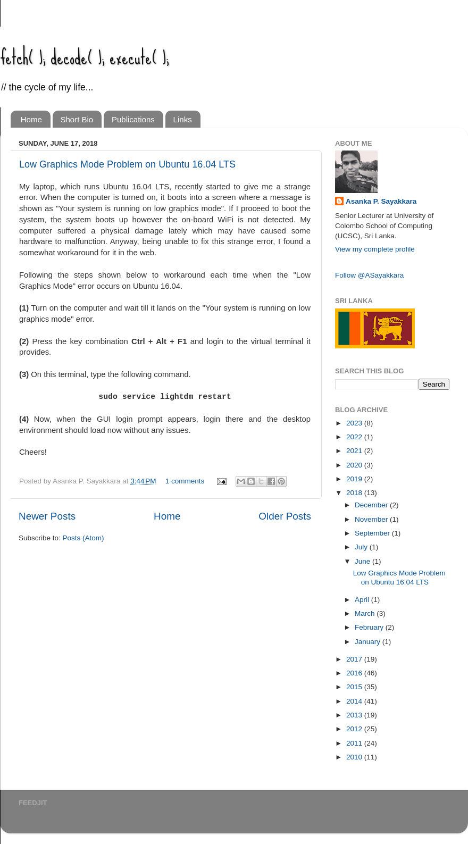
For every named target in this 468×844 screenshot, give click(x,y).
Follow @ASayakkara (369, 275)
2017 (355, 659)
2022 (355, 437)
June (363, 561)
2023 (355, 423)
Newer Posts (47, 516)
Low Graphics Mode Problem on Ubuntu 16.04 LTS (127, 164)
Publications (133, 119)
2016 (355, 673)
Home (31, 119)
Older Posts (284, 516)
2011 (355, 743)
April (363, 600)
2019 (355, 479)
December (372, 505)
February (370, 627)
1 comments (185, 481)
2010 (355, 757)
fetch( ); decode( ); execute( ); (84, 57)
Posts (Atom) (83, 538)
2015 (355, 687)
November (372, 519)
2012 (355, 729)
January (368, 642)
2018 (355, 493)
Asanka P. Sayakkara (381, 201)
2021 (355, 451)
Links (182, 119)
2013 (355, 715)
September (373, 533)
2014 (355, 701)
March (366, 613)
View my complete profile (375, 249)
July (362, 547)
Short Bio (77, 119)
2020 (355, 465)
